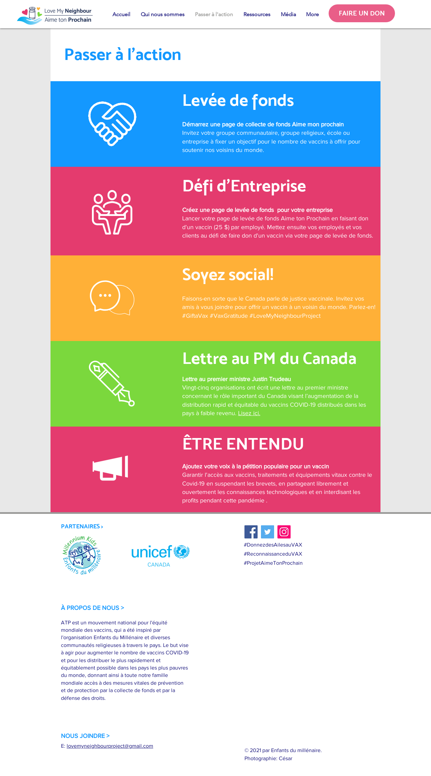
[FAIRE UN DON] (362, 13)
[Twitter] (267, 531)
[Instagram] (284, 531)
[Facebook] (251, 531)
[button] (162, 14)
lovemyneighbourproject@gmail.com (110, 746)
